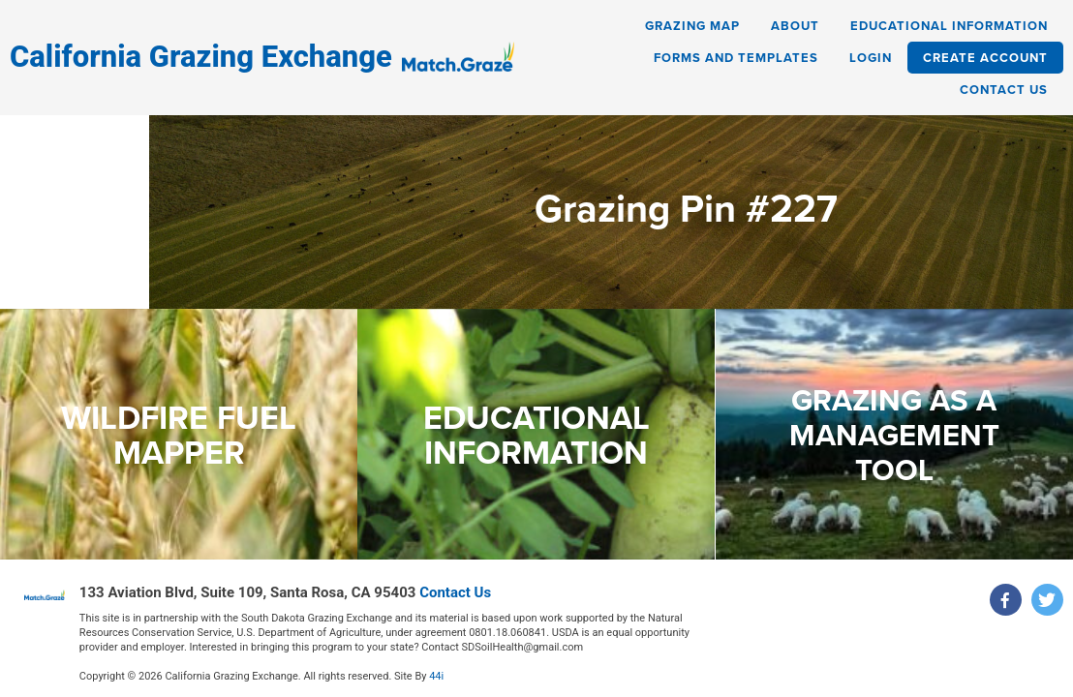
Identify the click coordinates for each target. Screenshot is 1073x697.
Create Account (985, 57)
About (795, 25)
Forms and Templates (736, 57)
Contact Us (1004, 89)
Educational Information (949, 25)
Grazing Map (692, 25)
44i (436, 671)
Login (870, 57)
